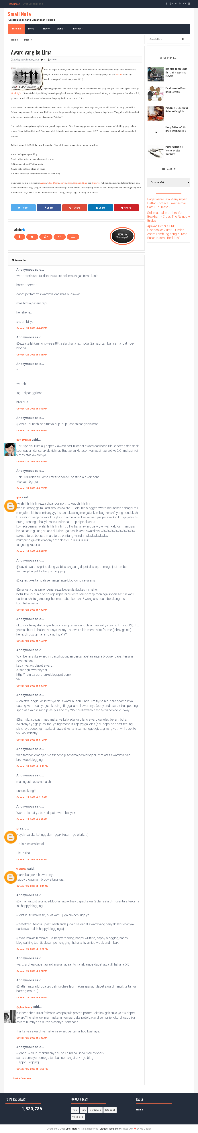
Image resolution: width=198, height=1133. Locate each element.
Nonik (119, 74)
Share (49, 207)
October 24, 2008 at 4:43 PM (31, 328)
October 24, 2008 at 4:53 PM (31, 408)
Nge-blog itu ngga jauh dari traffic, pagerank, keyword (176, 72)
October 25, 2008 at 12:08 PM (32, 949)
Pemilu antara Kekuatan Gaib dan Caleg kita (176, 109)
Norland (77, 182)
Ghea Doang (53, 182)
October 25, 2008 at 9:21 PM (31, 971)
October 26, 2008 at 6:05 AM (31, 1037)
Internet (77, 28)
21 (45, 59)
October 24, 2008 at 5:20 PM (31, 488)
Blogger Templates (110, 1128)
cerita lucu (95, 1110)
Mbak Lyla (16, 93)
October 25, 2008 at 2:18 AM (31, 797)
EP (17, 828)
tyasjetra (21, 869)
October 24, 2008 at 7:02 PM (31, 609)
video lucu (77, 1117)
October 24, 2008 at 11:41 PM (32, 766)
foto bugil (110, 1110)
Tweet (23, 207)
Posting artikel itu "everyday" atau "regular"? (174, 150)
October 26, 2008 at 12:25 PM (32, 1069)
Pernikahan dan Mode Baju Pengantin (175, 90)
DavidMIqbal (23, 440)
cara (83, 1110)
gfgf (18, 497)
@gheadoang (24, 1007)
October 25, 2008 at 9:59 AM (31, 859)
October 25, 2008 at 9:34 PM (31, 997)
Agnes (43, 182)
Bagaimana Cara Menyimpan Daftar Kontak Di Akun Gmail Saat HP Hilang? (167, 203)
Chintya (95, 182)
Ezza (69, 182)
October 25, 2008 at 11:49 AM (32, 886)
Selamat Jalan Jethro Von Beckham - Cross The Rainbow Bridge (168, 216)
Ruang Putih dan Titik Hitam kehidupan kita (175, 129)
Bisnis (61, 28)
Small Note (19, 14)
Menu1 (32, 28)
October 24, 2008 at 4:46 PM (31, 354)
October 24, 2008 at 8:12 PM (31, 739)
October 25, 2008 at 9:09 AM (31, 819)
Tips (46, 28)
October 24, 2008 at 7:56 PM (31, 641)
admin (18, 229)
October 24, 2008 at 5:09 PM (31, 461)
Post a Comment (22, 1078)
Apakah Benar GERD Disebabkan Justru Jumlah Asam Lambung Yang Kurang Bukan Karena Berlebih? (167, 232)
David (63, 182)
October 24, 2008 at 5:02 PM (31, 430)
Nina (84, 182)
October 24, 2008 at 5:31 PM (31, 551)
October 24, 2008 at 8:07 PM (31, 685)
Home (16, 28)
